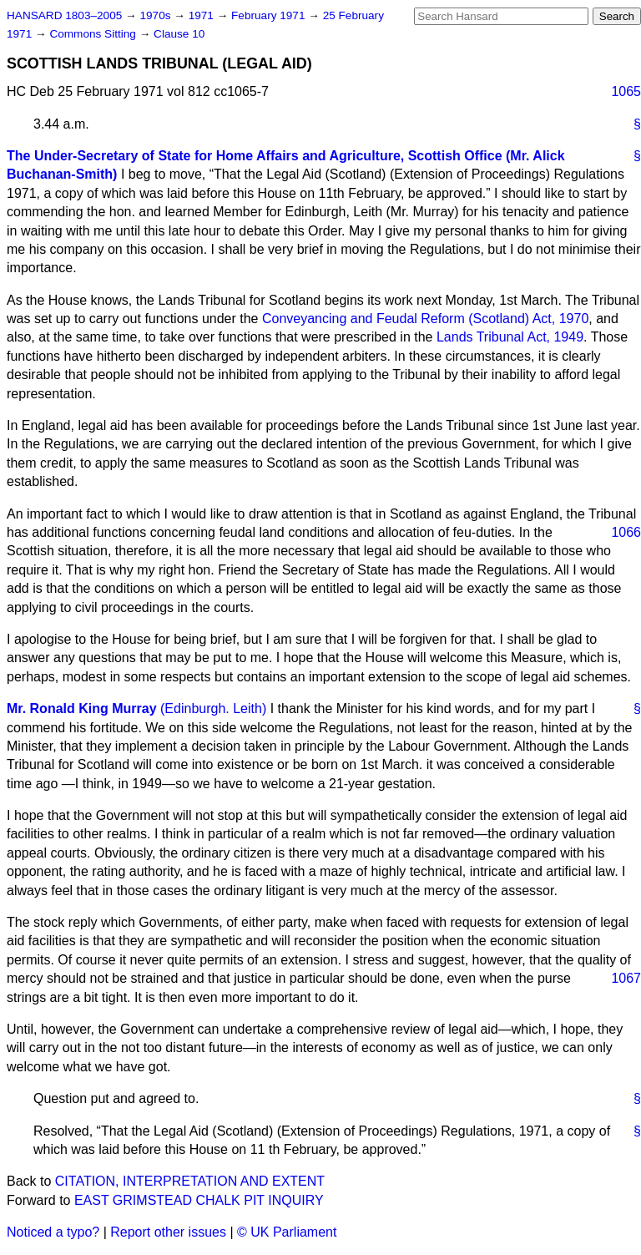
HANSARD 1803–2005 (64, 15)
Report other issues (168, 1232)
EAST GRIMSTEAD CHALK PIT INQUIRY (199, 1200)
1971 (203, 15)
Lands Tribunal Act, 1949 (510, 337)
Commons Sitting (94, 34)
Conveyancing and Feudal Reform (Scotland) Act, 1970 (425, 318)
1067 (626, 978)
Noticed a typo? (53, 1232)
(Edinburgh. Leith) (215, 708)
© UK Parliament (286, 1232)
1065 (626, 91)
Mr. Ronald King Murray (82, 708)
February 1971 (269, 15)
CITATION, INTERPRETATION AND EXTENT (190, 1181)
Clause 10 (179, 34)
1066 (626, 532)
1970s (156, 15)
